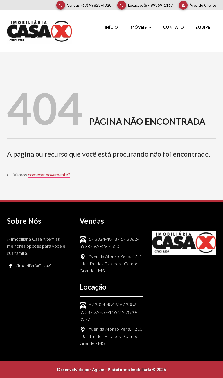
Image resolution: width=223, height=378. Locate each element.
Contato (173, 27)
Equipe (202, 27)
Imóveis (140, 27)
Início (111, 27)
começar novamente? (49, 174)
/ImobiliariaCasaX (33, 265)
